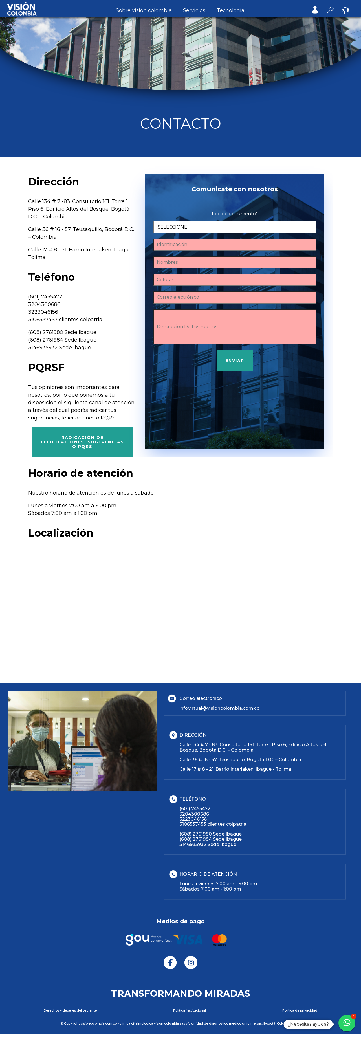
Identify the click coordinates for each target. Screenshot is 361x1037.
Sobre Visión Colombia (144, 10)
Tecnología (231, 10)
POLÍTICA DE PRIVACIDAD (299, 1010)
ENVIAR (234, 360)
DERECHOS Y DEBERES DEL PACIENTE (70, 1010)
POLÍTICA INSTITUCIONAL (189, 1010)
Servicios (194, 10)
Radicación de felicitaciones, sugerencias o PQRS (82, 442)
